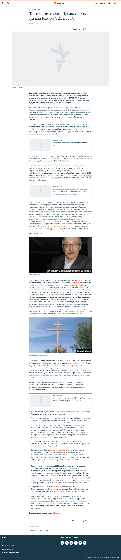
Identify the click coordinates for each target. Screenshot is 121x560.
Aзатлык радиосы (99, 3)
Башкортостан (35, 9)
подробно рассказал (36, 375)
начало (48, 478)
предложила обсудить (58, 450)
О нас (4, 542)
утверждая (48, 212)
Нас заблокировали (8, 546)
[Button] (76, 29)
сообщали (57, 487)
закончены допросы (63, 108)
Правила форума (7, 549)
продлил (73, 412)
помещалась (87, 370)
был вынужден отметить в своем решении (54, 226)
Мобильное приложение (10, 553)
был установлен (78, 283)
